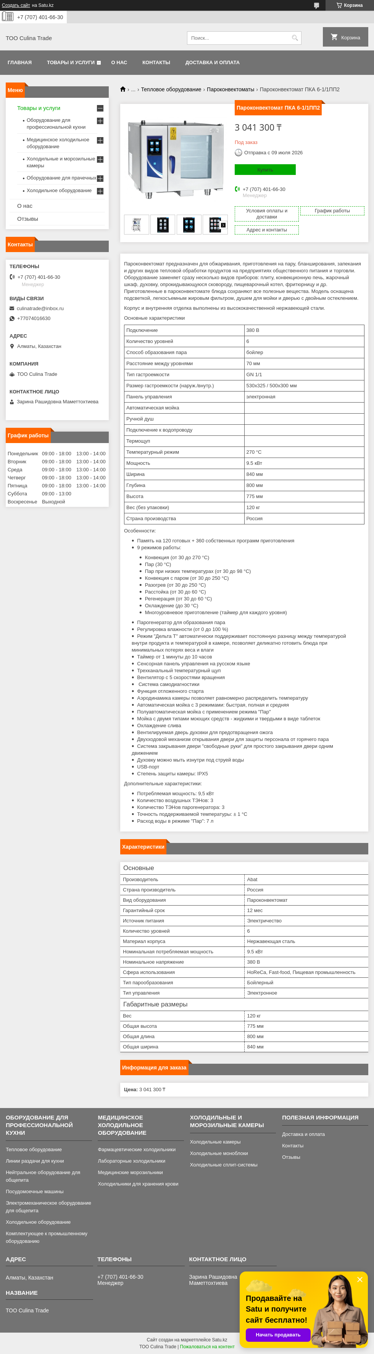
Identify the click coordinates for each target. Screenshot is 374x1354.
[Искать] (294, 38)
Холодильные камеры (215, 1142)
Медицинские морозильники (130, 1172)
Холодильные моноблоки (219, 1153)
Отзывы (27, 218)
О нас (119, 62)
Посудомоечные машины (34, 1191)
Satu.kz (219, 1340)
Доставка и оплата (212, 62)
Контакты (156, 62)
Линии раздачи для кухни (35, 1161)
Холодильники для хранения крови (138, 1184)
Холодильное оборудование (59, 190)
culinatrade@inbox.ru (40, 308)
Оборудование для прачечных (61, 178)
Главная (20, 62)
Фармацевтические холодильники (137, 1149)
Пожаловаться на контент (207, 1346)
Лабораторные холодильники (131, 1161)
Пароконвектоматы (230, 89)
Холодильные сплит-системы (224, 1165)
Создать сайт (16, 5)
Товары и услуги (71, 62)
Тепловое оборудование (171, 89)
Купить (265, 170)
